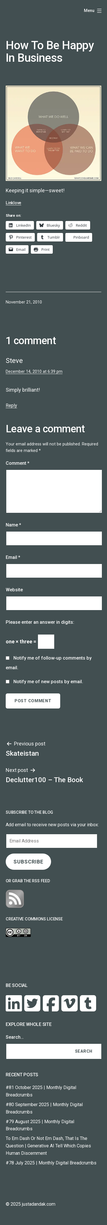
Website (14, 589)
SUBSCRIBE (28, 862)
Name (13, 525)
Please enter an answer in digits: (40, 622)
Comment (17, 463)
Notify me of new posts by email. (48, 681)
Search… (15, 1037)
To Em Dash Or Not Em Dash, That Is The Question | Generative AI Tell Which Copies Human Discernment (48, 1146)
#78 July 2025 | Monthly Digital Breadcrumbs (51, 1163)
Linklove (13, 203)
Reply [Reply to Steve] (11, 405)
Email (13, 557)
